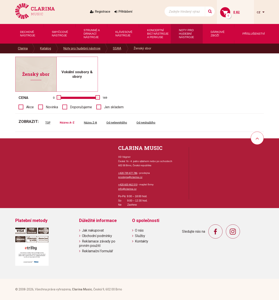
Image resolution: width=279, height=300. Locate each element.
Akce (30, 107)
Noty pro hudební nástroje (81, 48)
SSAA (117, 48)
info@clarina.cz (127, 189)
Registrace (102, 12)
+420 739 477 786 (127, 173)
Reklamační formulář (97, 251)
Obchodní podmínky (97, 236)
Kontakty (141, 241)
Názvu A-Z (67, 122)
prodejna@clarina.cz (130, 177)
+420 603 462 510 (127, 184)
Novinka (52, 107)
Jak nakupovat (93, 230)
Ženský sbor (142, 48)
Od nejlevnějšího (116, 122)
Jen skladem (114, 107)
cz (259, 12)
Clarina (23, 48)
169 (104, 97)
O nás (139, 230)
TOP (47, 122)
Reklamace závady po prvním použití (97, 243)
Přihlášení (125, 12)
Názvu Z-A (90, 122)
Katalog (45, 48)
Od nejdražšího (145, 122)
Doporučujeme (81, 107)
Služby (140, 236)
